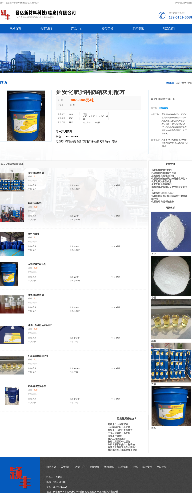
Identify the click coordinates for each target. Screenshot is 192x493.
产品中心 (77, 28)
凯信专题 (147, 467)
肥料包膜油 (33, 234)
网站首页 (188, 3)
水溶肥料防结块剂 (37, 264)
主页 (178, 83)
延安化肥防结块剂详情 (11, 165)
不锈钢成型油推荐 (37, 386)
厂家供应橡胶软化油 (38, 356)
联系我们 (169, 28)
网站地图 (161, 467)
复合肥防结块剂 (36, 173)
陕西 (190, 83)
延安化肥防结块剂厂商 (163, 99)
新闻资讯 (138, 28)
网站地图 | (179, 3)
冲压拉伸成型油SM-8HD (40, 325)
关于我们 (46, 28)
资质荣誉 (107, 28)
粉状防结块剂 (34, 203)
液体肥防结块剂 (36, 295)
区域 (184, 83)
